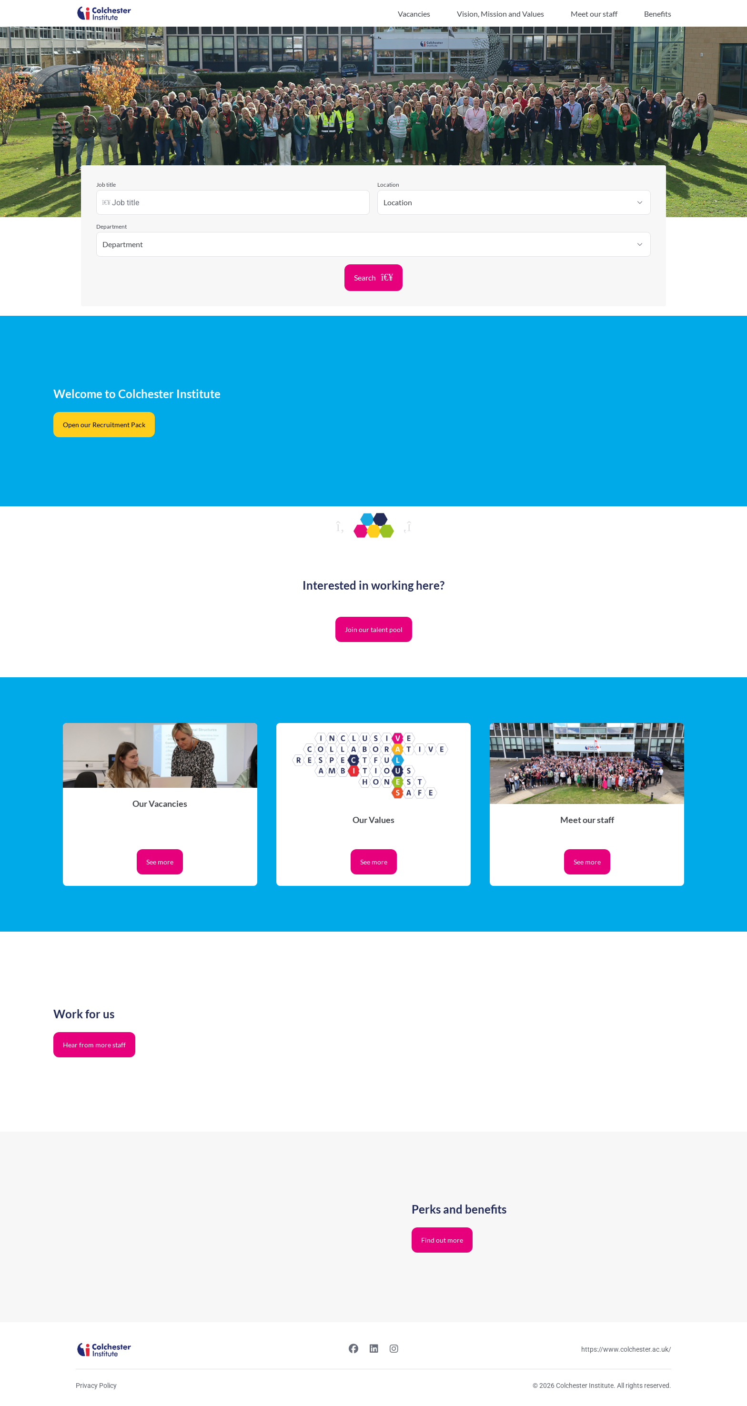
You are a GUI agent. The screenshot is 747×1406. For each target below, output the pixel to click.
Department (111, 226)
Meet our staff (594, 13)
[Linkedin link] (374, 1350)
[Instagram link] (394, 1350)
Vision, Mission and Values (500, 13)
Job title (106, 184)
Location (388, 184)
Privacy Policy (96, 1385)
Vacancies (414, 13)
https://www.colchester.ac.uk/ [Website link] (626, 1349)
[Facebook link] (353, 1350)
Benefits (657, 13)
